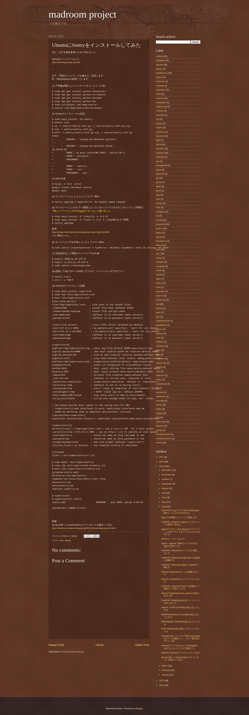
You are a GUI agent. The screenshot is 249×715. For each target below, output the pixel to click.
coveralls (160, 115)
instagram (160, 211)
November (167, 474)
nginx (158, 279)
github (159, 182)
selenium (160, 375)
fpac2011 (160, 148)
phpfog (159, 308)
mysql (158, 274)
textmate (160, 400)
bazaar (159, 77)
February (166, 670)
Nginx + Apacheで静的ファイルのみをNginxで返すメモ (179, 544)
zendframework (163, 434)
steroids (159, 392)
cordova (159, 110)
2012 (161, 680)
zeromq (159, 442)
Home (100, 645)
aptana (159, 69)
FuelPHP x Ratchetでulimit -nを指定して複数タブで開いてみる (180, 587)
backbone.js (161, 73)
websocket (161, 421)
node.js (159, 283)
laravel (159, 245)
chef (158, 94)
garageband (161, 165)
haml (158, 199)
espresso (160, 132)
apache (159, 64)
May (164, 502)
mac (158, 253)
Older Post (142, 645)
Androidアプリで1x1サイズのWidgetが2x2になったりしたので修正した (179, 646)
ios (157, 215)
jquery (159, 232)
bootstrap (160, 81)
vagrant (159, 413)
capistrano (161, 90)
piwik (158, 312)
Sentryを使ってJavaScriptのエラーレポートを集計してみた (180, 658)
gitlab (158, 186)
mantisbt (160, 262)
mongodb (160, 266)
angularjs (160, 60)
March (165, 665)
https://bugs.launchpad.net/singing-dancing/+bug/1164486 (80, 232)
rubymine (160, 358)
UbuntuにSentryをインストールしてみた (180, 652)
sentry (68, 540)
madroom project (83, 14)
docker (159, 123)
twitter (158, 409)
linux (61, 540)
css (157, 119)
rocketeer (160, 346)
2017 (161, 457)
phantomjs (161, 300)
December (167, 470)
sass (158, 371)
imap (158, 207)
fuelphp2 (160, 157)
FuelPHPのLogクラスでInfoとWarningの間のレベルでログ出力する (180, 511)
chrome (159, 98)
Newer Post (56, 645)
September (167, 484)
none (158, 287)
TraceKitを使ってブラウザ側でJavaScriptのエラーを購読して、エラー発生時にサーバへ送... (180, 638)
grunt (158, 190)
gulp (158, 195)
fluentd (159, 144)
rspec (158, 350)
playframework (163, 321)
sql (157, 388)
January (166, 675)
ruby (158, 354)
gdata (158, 169)
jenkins (159, 228)
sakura (159, 367)
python (159, 329)
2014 (161, 461)
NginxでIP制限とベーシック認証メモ (178, 517)
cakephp (160, 85)
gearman (160, 174)
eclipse (159, 127)
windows (160, 426)
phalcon (159, 295)
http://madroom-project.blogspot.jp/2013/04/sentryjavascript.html (84, 528)
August (165, 488)
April (164, 506)
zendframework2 (164, 438)
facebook (160, 136)
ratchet (159, 333)
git (157, 178)
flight (158, 140)
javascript (160, 224)
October (166, 479)
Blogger (139, 708)
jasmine (159, 220)
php (157, 304)
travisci (159, 405)
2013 (161, 466)
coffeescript (161, 106)
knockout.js (161, 241)
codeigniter (161, 102)
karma (159, 237)
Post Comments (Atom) (73, 651)
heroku (159, 203)
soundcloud (161, 384)
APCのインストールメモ (173, 539)
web (158, 417)
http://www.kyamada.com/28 (66, 62)
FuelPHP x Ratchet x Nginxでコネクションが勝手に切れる (180, 523)
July (164, 493)
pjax (158, 316)
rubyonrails (161, 363)
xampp (159, 430)
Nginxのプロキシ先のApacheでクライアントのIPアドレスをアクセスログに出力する (180, 532)
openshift (160, 291)
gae (157, 161)
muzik (158, 270)
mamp (159, 258)
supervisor (161, 396)
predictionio (161, 325)
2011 (161, 685)
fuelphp (159, 153)
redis (158, 337)
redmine (160, 341)
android (159, 56)
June (164, 497)
